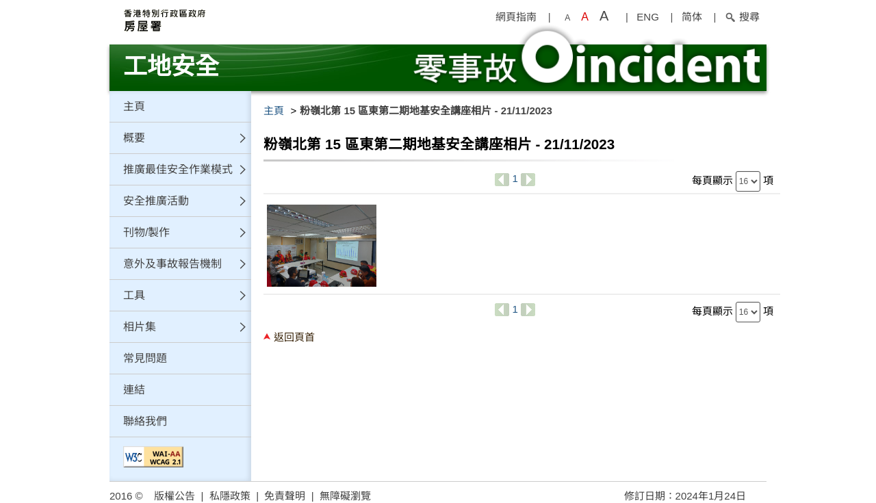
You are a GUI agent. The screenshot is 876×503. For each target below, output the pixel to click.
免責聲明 (284, 496)
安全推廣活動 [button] (156, 201)
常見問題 (145, 358)
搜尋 (742, 17)
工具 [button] (134, 295)
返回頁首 (294, 337)
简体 (692, 17)
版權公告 (174, 496)
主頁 (134, 106)
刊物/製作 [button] (146, 232)
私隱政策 (229, 496)
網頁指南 (516, 17)
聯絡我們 (145, 421)
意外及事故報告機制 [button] (172, 264)
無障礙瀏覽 (345, 496)
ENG (647, 17)
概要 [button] (134, 138)
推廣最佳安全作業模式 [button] (178, 169)
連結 (134, 390)
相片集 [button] (139, 327)
